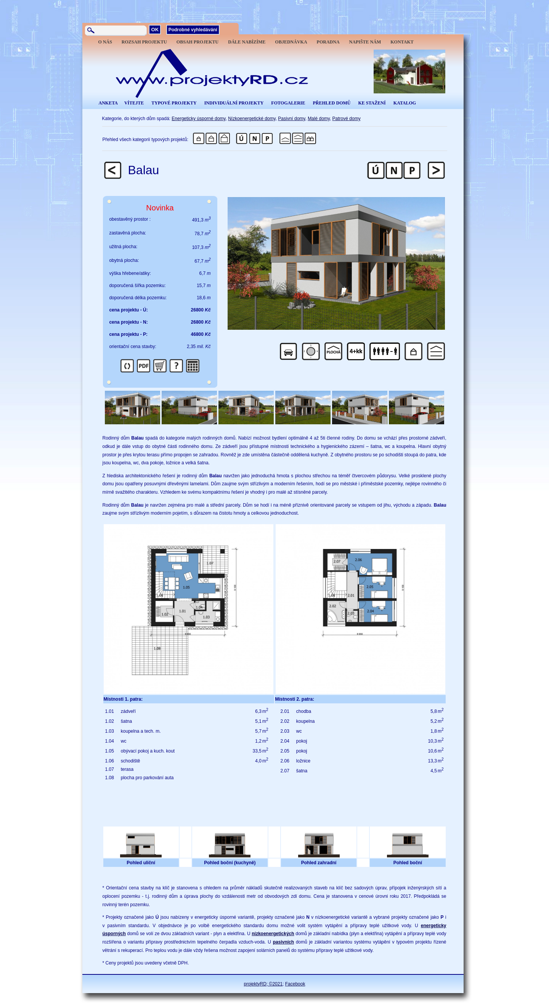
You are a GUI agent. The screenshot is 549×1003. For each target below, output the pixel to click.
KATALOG (404, 103)
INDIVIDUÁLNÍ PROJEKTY (234, 103)
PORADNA (328, 42)
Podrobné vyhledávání (193, 29)
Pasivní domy (291, 118)
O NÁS (105, 42)
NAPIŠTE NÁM (365, 42)
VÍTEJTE (134, 103)
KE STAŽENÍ (371, 103)
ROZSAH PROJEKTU (144, 42)
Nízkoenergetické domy (252, 118)
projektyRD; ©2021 (263, 984)
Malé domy (319, 118)
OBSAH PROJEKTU (197, 42)
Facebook (295, 984)
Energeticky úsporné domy (198, 118)
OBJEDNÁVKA (291, 42)
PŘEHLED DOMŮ (331, 103)
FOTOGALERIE (288, 103)
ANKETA (108, 103)
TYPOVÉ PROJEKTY (173, 103)
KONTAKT (401, 42)
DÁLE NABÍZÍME (246, 42)
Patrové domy (346, 118)
